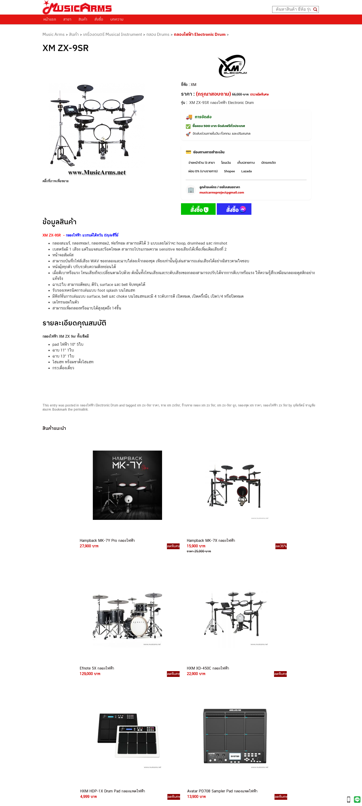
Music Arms (53, 34)
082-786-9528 (180, 715)
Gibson (237, 708)
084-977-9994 (192, 689)
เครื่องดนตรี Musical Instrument (112, 34)
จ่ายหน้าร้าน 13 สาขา (201, 162)
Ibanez (237, 713)
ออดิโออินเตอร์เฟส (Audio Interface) (259, 692)
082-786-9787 (191, 721)
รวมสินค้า (54, 676)
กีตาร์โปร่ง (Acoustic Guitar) (253, 666)
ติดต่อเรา (54, 665)
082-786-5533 (191, 683)
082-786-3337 (192, 678)
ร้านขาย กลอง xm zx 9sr (198, 405)
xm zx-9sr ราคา (148, 405)
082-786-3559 (192, 673)
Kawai (236, 718)
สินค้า (82, 19)
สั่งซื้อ (98, 19)
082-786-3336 (189, 699)
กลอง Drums (157, 34)
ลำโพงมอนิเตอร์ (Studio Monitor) (256, 698)
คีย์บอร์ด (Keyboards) (248, 672)
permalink (81, 409)
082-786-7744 (199, 694)
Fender (237, 703)
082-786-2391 (201, 741)
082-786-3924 (178, 710)
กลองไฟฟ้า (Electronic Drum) (253, 687)
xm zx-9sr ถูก (226, 405)
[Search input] (293, 9)
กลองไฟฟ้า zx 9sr (275, 405)
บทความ (117, 19)
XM (193, 84)
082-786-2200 (202, 705)
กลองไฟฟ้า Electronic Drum (200, 34)
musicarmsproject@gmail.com (221, 192)
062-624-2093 (195, 667)
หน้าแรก (49, 19)
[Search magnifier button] (315, 9)
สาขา (67, 19)
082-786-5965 (202, 736)
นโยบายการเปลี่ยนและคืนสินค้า (72, 670)
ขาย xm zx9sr (170, 405)
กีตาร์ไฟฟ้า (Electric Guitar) (252, 661)
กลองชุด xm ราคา (249, 405)
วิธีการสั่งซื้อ (56, 659)
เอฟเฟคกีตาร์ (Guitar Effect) (253, 682)
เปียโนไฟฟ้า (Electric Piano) (253, 677)
